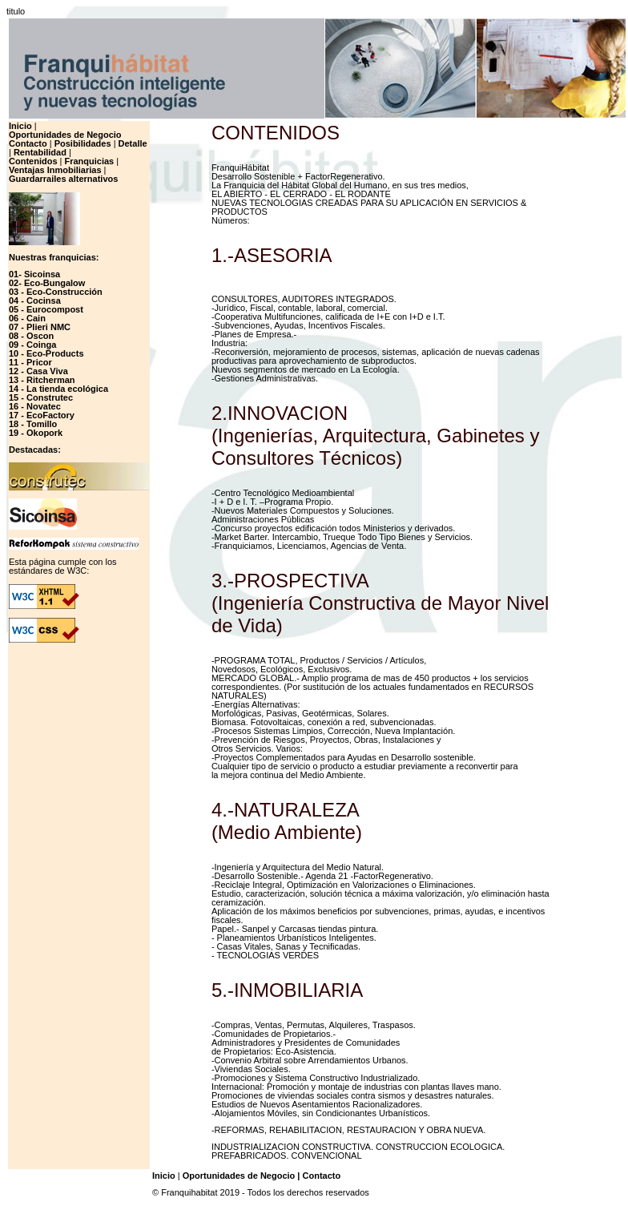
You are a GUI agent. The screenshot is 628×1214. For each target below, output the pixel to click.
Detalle (133, 143)
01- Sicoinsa (34, 274)
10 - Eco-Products (46, 353)
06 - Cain (27, 318)
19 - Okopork (35, 433)
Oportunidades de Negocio (65, 134)
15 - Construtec (41, 397)
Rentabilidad (40, 152)
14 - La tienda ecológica (58, 388)
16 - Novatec (35, 406)
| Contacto (318, 1175)
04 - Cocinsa (35, 300)
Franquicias (89, 161)
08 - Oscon (31, 336)
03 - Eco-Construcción (56, 291)
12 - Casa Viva (38, 371)
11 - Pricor (30, 362)
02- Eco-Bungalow (47, 283)
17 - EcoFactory (41, 415)
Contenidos (33, 161)
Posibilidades (82, 143)
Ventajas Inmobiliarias (55, 170)
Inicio (20, 126)
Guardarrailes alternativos (63, 179)
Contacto (28, 143)
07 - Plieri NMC (39, 327)
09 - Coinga (32, 344)
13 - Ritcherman (42, 380)
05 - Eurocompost (46, 309)
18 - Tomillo (33, 424)
